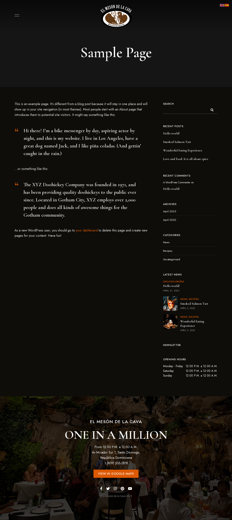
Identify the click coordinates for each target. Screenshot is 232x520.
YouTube (130, 488)
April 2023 (169, 211)
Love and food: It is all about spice (185, 159)
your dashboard (87, 230)
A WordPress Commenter (176, 182)
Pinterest (122, 488)
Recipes (167, 251)
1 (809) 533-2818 (116, 463)
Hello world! (171, 133)
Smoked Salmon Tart (177, 142)
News (166, 242)
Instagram (115, 488)
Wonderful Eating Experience (182, 150)
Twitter (108, 488)
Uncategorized (171, 259)
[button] (116, 474)
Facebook (101, 488)
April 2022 (169, 220)
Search (168, 104)
